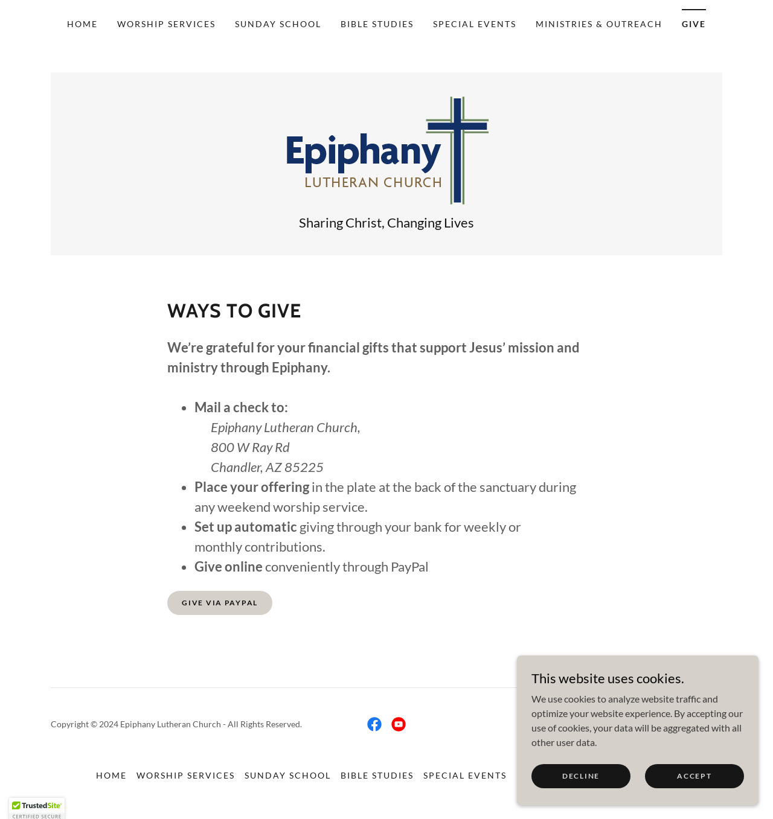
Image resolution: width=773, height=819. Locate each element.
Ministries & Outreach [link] (599, 24)
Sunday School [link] (278, 24)
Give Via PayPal (220, 602)
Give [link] (694, 24)
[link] (387, 149)
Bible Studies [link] (377, 24)
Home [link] (82, 24)
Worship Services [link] (166, 24)
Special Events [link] (474, 24)
